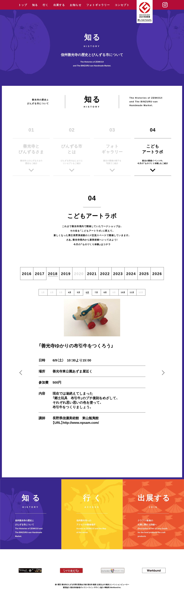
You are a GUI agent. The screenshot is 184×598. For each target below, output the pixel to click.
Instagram (165, 4)
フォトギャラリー (98, 5)
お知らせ (76, 5)
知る (35, 5)
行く (45, 5)
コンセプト (122, 5)
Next (162, 372)
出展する (59, 5)
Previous (22, 372)
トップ (22, 5)
